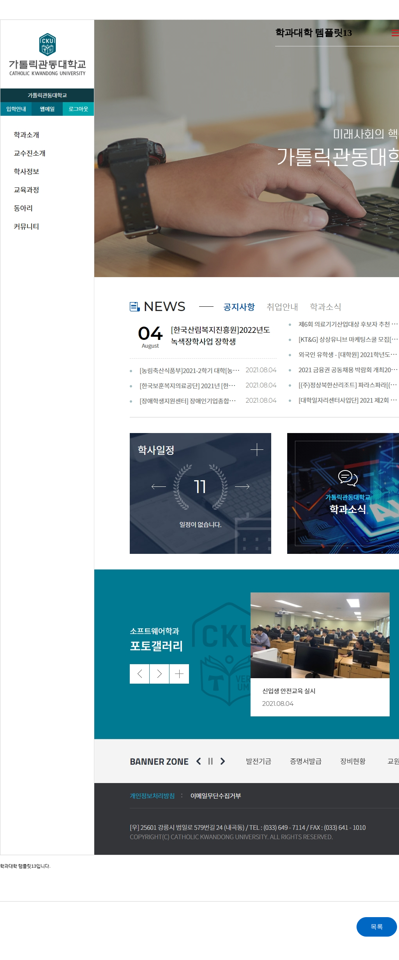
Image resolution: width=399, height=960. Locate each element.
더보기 (395, 32)
